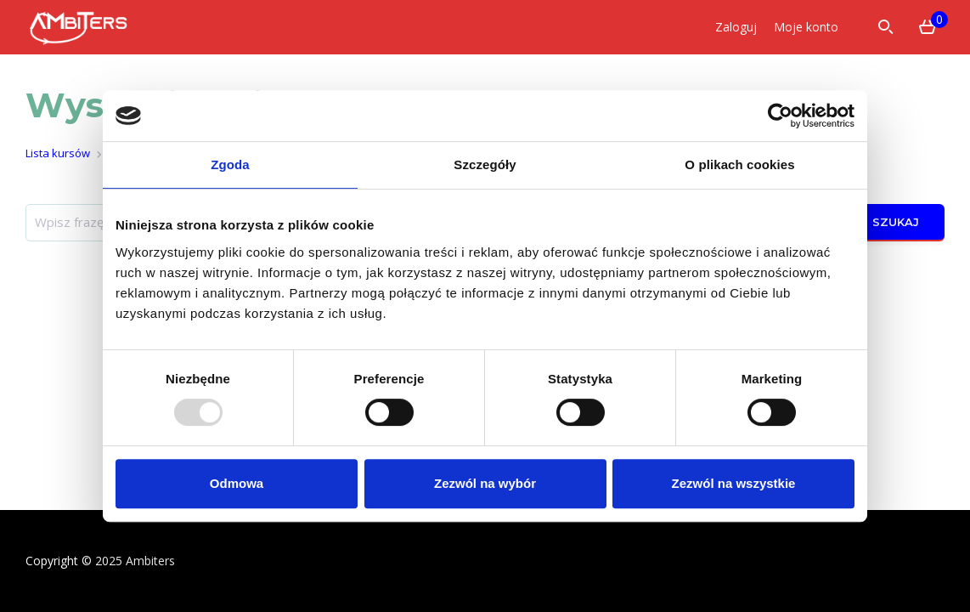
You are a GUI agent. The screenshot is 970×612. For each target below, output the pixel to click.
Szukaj (884, 222)
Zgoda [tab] (230, 164)
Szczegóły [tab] (485, 164)
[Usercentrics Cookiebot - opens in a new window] (780, 115)
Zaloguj (736, 27)
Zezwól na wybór (485, 483)
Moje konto (806, 27)
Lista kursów (57, 153)
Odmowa (236, 483)
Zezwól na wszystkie (734, 483)
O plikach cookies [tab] (739, 164)
